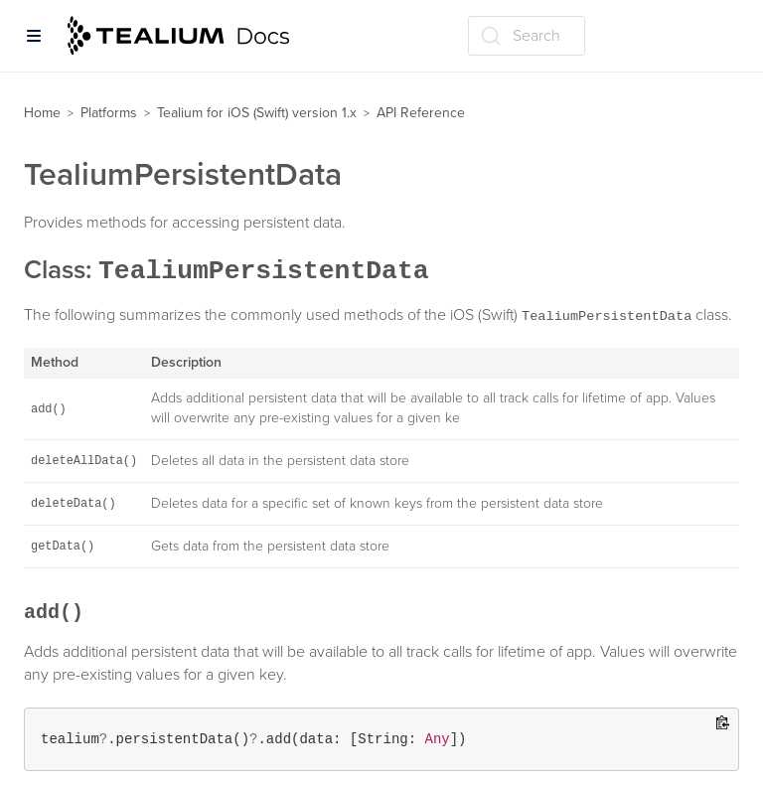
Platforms (108, 112)
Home (42, 112)
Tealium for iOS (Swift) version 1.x (257, 112)
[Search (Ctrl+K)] (526, 36)
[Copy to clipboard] (722, 723)
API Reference (421, 112)
